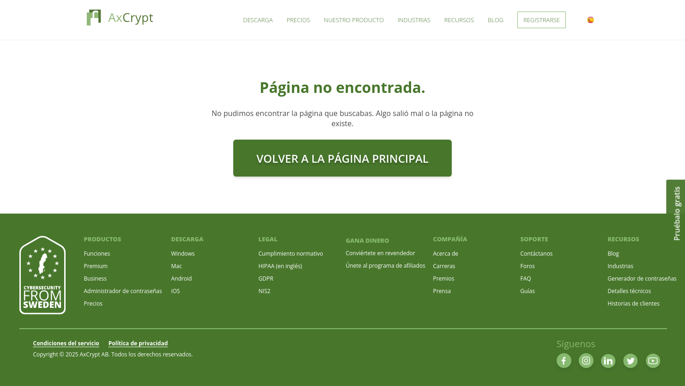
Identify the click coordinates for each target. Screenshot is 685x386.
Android (181, 278)
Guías (528, 291)
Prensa (442, 291)
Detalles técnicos (629, 291)
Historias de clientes (634, 303)
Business (95, 278)
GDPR (266, 278)
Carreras (444, 266)
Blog (613, 253)
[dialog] (667, 367)
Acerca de (446, 253)
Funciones (97, 253)
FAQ (526, 278)
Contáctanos (537, 253)
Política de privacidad (138, 343)
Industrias (621, 266)
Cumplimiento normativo (291, 253)
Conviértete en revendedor (380, 253)
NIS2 (265, 291)
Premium (96, 266)
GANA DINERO (367, 240)
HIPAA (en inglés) (280, 266)
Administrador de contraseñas (123, 291)
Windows (183, 253)
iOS (175, 291)
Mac (176, 266)
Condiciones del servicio (66, 343)
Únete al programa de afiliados (385, 266)
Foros (528, 266)
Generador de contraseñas (642, 278)
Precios (93, 303)
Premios (444, 278)
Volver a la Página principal (342, 158)
